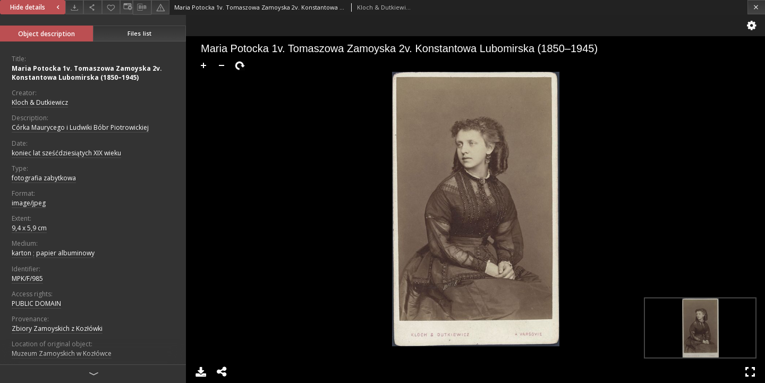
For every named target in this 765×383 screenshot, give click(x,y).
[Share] (92, 7)
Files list (139, 33)
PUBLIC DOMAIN (36, 303)
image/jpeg (29, 202)
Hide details (36, 7)
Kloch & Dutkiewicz (40, 102)
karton (21, 252)
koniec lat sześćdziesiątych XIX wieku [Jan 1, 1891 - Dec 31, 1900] (66, 152)
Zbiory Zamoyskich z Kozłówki (57, 328)
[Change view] (126, 7)
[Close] (756, 7)
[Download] (74, 7)
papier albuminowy (65, 252)
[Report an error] (160, 7)
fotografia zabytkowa (44, 177)
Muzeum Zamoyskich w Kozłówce (62, 353)
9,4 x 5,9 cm (29, 227)
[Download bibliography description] (142, 7)
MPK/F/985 (27, 278)
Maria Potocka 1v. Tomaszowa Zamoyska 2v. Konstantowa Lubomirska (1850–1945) (87, 73)
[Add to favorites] (111, 7)
